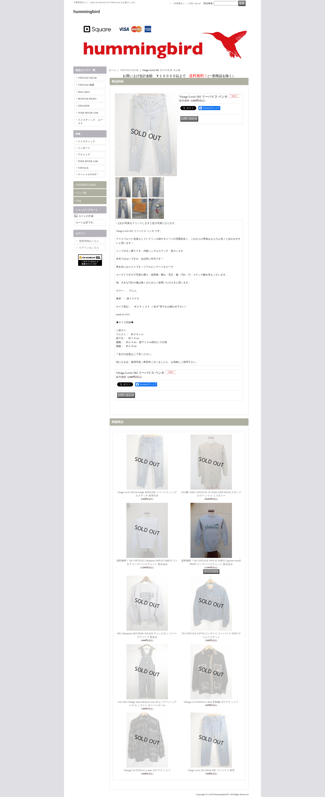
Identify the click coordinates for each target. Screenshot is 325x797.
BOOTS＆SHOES (87, 98)
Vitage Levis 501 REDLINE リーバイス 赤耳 (211, 770)
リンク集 (81, 192)
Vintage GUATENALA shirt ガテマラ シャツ (147, 770)
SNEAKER (83, 105)
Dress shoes (84, 91)
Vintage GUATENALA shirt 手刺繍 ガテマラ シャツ (211, 702)
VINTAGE (83, 167)
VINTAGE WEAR (87, 77)
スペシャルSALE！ (88, 174)
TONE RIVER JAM (88, 112)
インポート (84, 148)
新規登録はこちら (89, 241)
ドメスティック (86, 141)
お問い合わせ (194, 3)
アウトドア (84, 154)
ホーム (112, 70)
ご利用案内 (177, 3)
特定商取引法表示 (86, 184)
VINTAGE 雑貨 (86, 84)
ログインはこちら (89, 247)
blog (78, 200)
